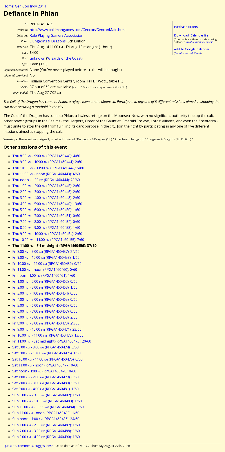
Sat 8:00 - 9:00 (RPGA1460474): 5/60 (45, 347)
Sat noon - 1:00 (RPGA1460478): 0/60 (44, 371)
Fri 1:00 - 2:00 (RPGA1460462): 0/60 (45, 281)
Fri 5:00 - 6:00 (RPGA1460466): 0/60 (45, 305)
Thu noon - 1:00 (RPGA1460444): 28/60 (46, 179)
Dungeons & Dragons (48, 41)
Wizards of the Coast (64, 58)
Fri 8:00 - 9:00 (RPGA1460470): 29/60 (46, 323)
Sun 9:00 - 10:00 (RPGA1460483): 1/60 (47, 401)
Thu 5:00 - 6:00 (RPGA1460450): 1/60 (46, 209)
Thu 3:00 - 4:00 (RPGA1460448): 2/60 (46, 197)
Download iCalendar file (191, 35)
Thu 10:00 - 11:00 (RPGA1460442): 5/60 (48, 168)
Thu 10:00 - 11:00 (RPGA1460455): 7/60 (48, 239)
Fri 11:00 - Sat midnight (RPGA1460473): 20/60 (51, 341)
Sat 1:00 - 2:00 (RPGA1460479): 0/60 (45, 377)
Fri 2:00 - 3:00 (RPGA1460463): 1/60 (45, 287)
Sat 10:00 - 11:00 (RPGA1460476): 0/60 (47, 359)
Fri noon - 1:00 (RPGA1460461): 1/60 (43, 275)
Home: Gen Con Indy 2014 (25, 6)
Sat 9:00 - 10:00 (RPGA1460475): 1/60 (46, 353)
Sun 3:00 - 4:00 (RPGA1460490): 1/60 (46, 436)
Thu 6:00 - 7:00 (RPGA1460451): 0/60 (46, 215)
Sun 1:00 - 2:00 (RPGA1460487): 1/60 (46, 425)
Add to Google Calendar (191, 49)
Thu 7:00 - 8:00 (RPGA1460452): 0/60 (46, 221)
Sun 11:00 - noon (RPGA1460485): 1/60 (45, 412)
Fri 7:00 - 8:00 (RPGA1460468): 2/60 (45, 317)
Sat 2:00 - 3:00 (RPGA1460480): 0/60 (45, 383)
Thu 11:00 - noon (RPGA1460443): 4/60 (46, 173)
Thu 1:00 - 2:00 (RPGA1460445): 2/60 (46, 185)
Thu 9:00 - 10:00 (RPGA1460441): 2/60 (47, 161)
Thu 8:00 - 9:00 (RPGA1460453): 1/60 (46, 227)
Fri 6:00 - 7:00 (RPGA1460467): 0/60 (45, 311)
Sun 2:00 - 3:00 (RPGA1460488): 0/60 (46, 430)
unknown (37, 58)
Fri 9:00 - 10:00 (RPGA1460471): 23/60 (47, 329)
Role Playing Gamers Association (56, 35)
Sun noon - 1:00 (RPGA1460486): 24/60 (45, 418)
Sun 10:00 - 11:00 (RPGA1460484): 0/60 (48, 407)
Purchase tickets (186, 27)
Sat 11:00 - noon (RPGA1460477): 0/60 (45, 365)
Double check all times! (199, 42)
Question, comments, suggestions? (28, 446)
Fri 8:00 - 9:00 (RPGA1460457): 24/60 (46, 251)
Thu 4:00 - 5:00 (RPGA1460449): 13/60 (47, 203)
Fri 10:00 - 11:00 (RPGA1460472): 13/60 (47, 335)
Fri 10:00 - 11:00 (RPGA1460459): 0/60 (47, 263)
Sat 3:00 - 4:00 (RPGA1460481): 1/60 (45, 388)
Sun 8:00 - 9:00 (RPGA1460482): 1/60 (46, 395)
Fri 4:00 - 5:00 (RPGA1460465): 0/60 (45, 299)
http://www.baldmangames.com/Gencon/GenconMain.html (77, 29)
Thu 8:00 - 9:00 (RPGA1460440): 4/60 (46, 155)
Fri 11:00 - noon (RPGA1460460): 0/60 (44, 269)
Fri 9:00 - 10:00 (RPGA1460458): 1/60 (46, 257)
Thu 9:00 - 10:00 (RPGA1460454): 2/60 (47, 233)
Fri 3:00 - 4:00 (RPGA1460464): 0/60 (45, 293)
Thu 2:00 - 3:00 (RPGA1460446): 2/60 (46, 191)
